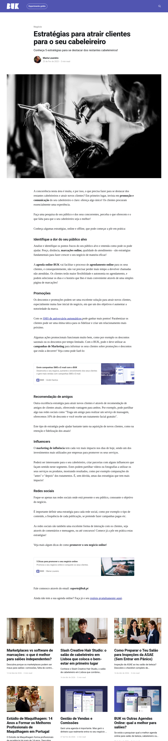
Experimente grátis (37, 6)
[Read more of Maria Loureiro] (37, 60)
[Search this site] (159, 6)
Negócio (38, 26)
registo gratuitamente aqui (106, 598)
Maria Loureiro (51, 58)
